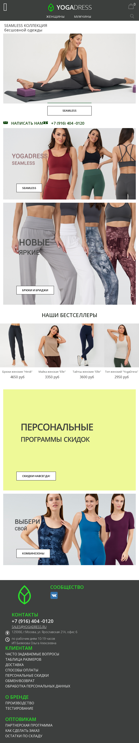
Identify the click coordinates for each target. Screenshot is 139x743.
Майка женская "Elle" (52, 372)
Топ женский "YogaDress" (121, 372)
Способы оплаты (21, 670)
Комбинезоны (33, 553)
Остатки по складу (23, 736)
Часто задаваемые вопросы (32, 654)
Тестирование (19, 708)
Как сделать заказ (22, 730)
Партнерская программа (28, 725)
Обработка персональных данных (37, 686)
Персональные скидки (27, 675)
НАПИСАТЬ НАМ (27, 123)
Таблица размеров (23, 659)
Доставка (14, 664)
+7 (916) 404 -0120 (67, 123)
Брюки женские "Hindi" (17, 372)
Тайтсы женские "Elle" (87, 372)
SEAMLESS (29, 188)
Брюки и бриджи (35, 290)
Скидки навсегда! (36, 476)
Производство (19, 703)
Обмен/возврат (20, 680)
